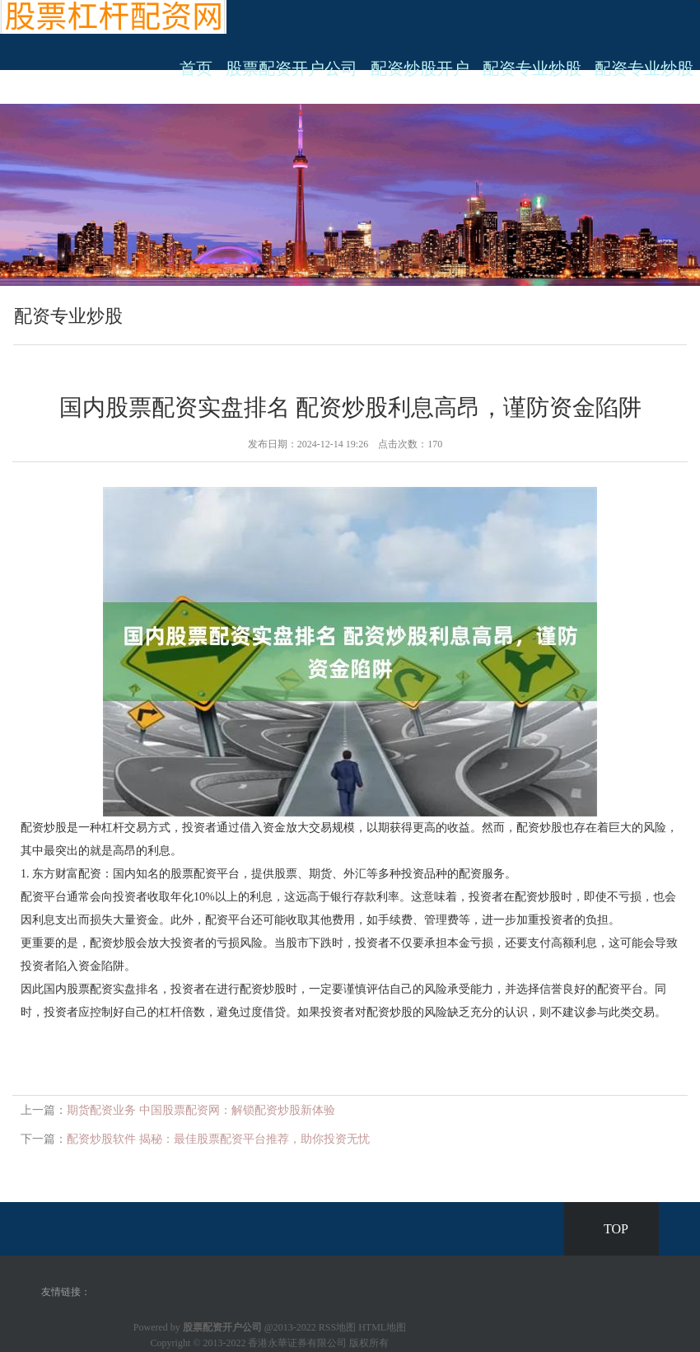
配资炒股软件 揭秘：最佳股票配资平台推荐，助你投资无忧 (218, 1139)
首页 (196, 68)
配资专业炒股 (532, 68)
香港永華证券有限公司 (297, 1343)
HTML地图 (382, 1327)
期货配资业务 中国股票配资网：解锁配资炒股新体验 (201, 1110)
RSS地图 (337, 1327)
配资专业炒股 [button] (644, 68)
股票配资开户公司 (291, 68)
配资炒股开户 (420, 68)
